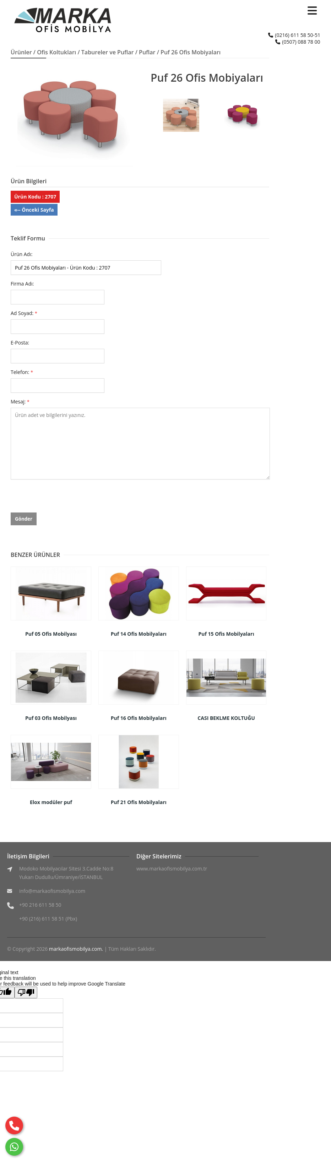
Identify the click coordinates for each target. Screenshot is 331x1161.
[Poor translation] (26, 992)
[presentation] (65, 498)
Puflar (147, 52)
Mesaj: (20, 401)
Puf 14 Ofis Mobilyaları (139, 633)
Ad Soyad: (24, 313)
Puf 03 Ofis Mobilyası (51, 718)
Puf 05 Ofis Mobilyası (51, 633)
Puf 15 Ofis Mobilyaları (226, 633)
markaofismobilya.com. (76, 948)
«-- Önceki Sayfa (34, 209)
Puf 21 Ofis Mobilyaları (139, 802)
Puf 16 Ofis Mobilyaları (139, 718)
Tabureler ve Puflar (107, 52)
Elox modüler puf (51, 802)
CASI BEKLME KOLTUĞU (226, 718)
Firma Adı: (22, 283)
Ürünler (21, 52)
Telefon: (22, 372)
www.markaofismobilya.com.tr (171, 868)
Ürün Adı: (21, 254)
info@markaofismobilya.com (52, 891)
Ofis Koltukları (56, 52)
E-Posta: (20, 342)
